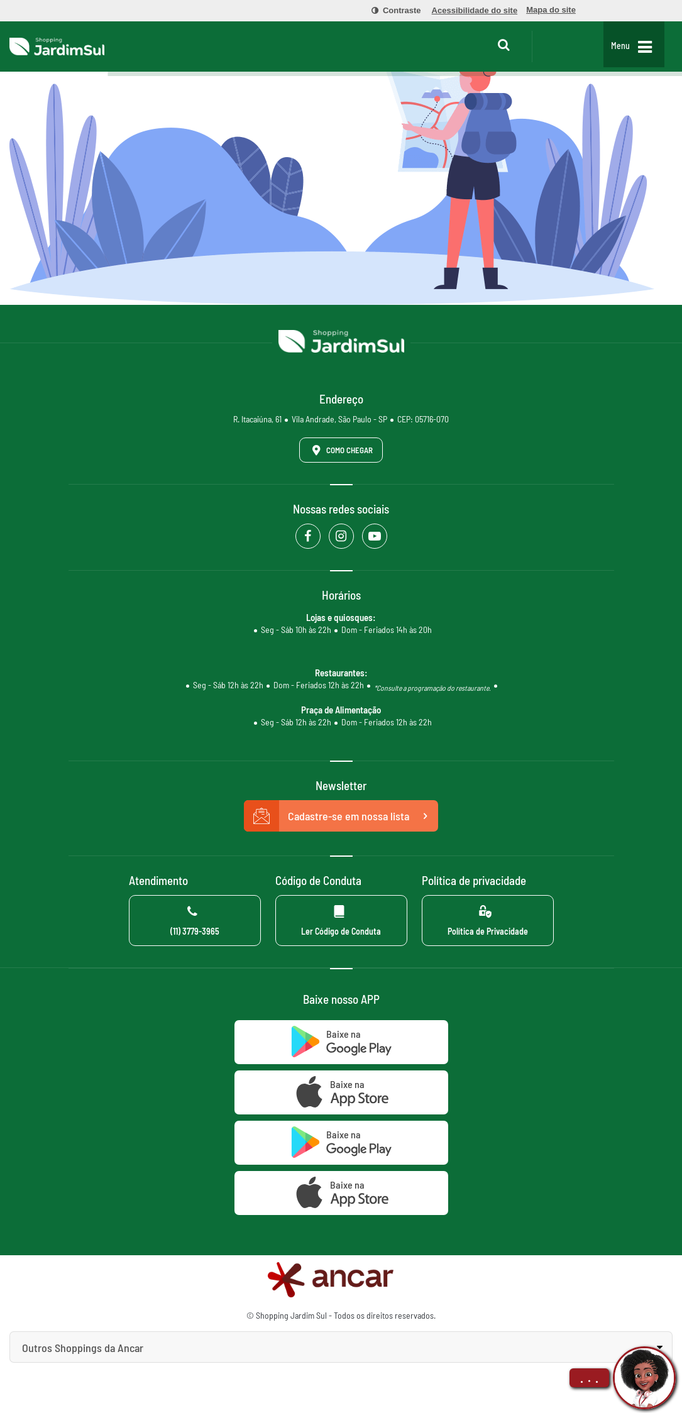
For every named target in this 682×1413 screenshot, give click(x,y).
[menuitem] (389, 10)
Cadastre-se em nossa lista (341, 816)
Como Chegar (340, 450)
